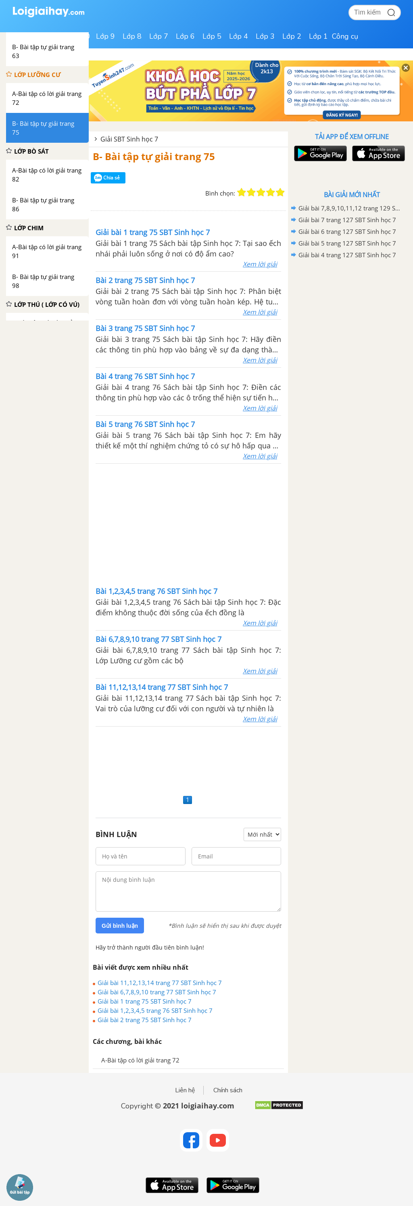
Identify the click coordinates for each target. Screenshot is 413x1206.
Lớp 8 (132, 36)
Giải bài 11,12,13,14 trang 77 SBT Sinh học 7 (160, 983)
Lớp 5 (211, 36)
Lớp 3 (265, 36)
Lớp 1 (318, 36)
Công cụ (345, 36)
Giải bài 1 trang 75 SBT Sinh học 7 (145, 1001)
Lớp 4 (238, 36)
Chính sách (227, 1090)
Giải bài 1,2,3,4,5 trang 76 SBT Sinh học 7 (155, 1010)
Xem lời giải (260, 264)
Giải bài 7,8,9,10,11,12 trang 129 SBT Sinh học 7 (350, 208)
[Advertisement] (188, 524)
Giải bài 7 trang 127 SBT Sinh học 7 (347, 220)
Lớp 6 (185, 36)
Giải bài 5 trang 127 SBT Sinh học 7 (347, 243)
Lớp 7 (158, 36)
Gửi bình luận (120, 926)
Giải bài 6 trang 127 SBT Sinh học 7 (347, 231)
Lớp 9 (105, 36)
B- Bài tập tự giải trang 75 (154, 156)
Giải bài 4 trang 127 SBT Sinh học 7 (347, 255)
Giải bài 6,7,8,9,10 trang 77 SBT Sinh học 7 (157, 992)
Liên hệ (185, 1090)
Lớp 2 (291, 36)
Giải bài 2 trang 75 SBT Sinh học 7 (145, 1020)
